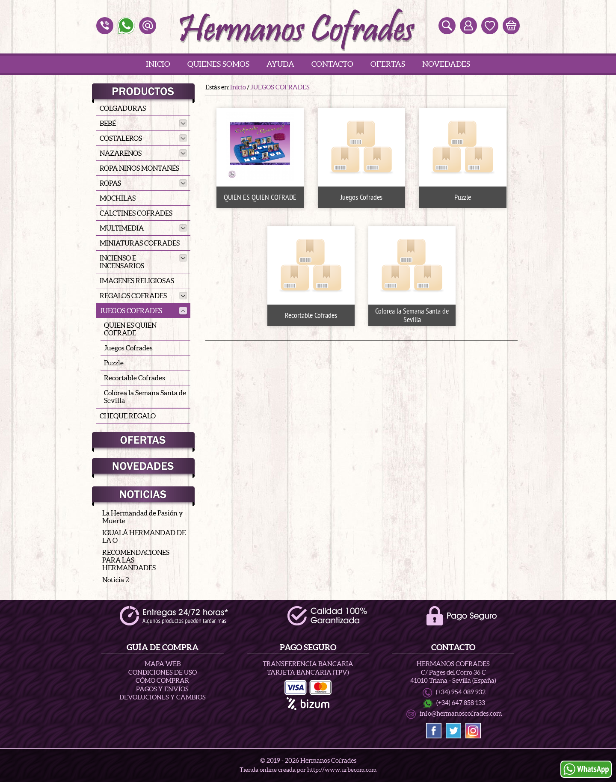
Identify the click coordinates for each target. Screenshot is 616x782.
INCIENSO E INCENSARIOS (143, 262)
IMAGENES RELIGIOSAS (137, 280)
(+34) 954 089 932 (461, 692)
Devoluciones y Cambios (162, 697)
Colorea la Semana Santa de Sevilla (145, 396)
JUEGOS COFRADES (143, 310)
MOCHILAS (118, 198)
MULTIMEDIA (143, 228)
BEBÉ (143, 123)
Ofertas (387, 63)
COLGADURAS (123, 108)
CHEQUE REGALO (128, 416)
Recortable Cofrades (134, 378)
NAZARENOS (143, 153)
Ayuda (280, 63)
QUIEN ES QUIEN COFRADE (130, 329)
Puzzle (114, 363)
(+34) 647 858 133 (460, 702)
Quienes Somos (218, 63)
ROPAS (143, 183)
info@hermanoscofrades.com (461, 713)
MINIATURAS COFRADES (140, 243)
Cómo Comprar (162, 680)
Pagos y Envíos (162, 689)
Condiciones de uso (162, 672)
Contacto (332, 63)
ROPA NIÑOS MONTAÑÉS (139, 168)
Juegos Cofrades (128, 348)
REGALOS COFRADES (143, 295)
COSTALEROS (143, 138)
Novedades (446, 63)
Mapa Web (163, 663)
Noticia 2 (115, 580)
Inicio (158, 63)
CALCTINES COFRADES (136, 213)
